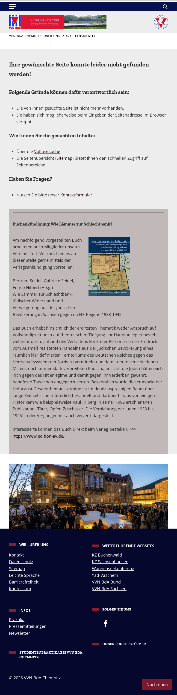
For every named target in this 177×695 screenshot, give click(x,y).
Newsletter (19, 633)
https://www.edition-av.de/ (39, 436)
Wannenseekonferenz (113, 568)
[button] (12, 6)
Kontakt (16, 555)
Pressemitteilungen (28, 626)
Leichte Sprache (24, 575)
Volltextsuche (47, 151)
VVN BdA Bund (106, 582)
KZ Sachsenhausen (110, 561)
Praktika (16, 619)
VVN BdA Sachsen (109, 588)
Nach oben (157, 684)
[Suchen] (164, 6)
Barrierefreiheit (23, 582)
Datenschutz (21, 561)
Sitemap (64, 158)
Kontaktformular (76, 195)
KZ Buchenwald (107, 555)
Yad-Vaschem (105, 575)
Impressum (20, 588)
